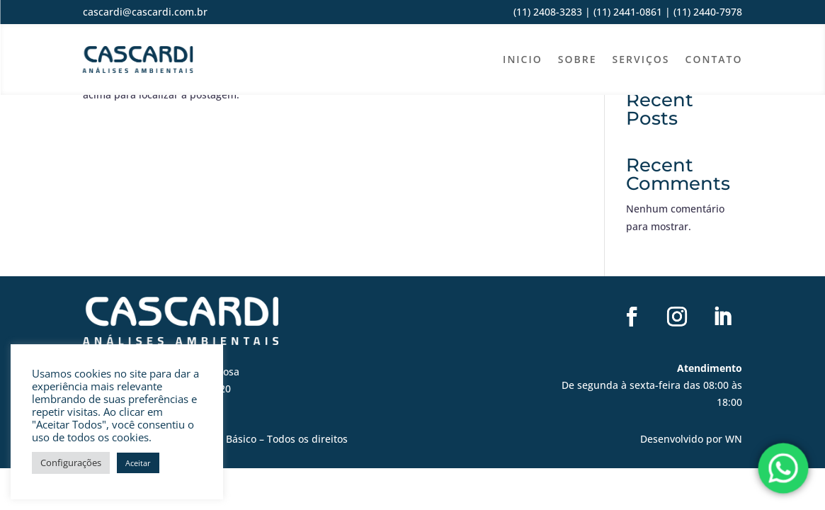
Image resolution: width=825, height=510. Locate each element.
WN (733, 439)
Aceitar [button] (138, 463)
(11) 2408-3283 (547, 11)
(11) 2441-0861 (627, 11)
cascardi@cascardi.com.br (145, 11)
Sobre (577, 59)
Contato (714, 59)
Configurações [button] (70, 462)
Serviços (641, 59)
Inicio (522, 59)
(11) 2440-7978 (706, 11)
